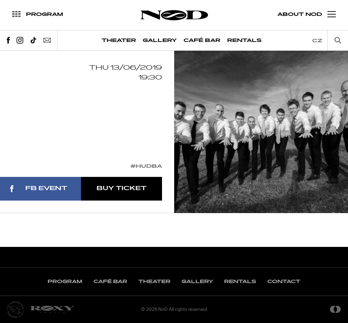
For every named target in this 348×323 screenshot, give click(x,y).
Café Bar (202, 40)
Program (65, 281)
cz (317, 41)
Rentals (244, 40)
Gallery (160, 40)
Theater (119, 40)
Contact (283, 281)
